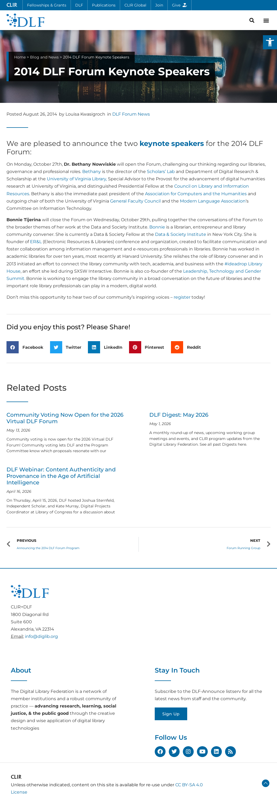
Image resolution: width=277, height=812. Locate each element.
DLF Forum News (131, 114)
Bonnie (157, 227)
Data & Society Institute (180, 234)
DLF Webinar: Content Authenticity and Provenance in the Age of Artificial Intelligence (61, 476)
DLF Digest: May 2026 (178, 415)
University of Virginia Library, (77, 178)
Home (20, 57)
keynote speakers (172, 143)
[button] (270, 42)
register (182, 297)
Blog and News (44, 57)
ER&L (36, 241)
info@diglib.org (41, 636)
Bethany (91, 171)
